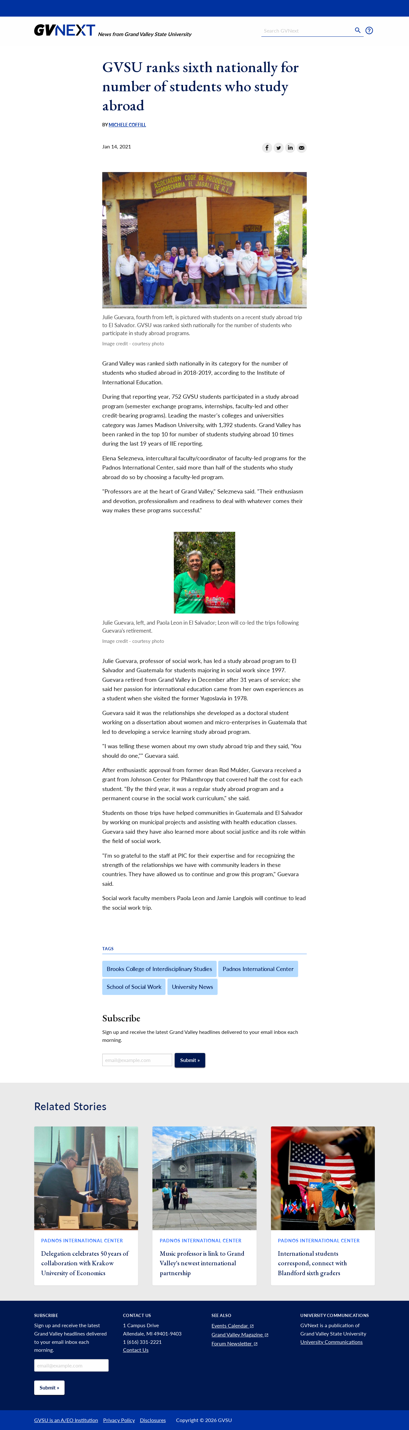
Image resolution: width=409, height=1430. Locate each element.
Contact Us (136, 1350)
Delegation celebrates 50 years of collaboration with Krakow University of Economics (84, 1263)
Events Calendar (233, 1325)
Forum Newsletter (235, 1343)
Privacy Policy (119, 1420)
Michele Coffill (127, 124)
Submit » (190, 1060)
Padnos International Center (258, 968)
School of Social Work (134, 986)
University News (192, 986)
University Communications (331, 1342)
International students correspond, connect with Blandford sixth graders (312, 1263)
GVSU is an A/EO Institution (66, 1420)
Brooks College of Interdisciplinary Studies (159, 968)
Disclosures (153, 1420)
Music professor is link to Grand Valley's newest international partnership (202, 1263)
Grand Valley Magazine (240, 1334)
